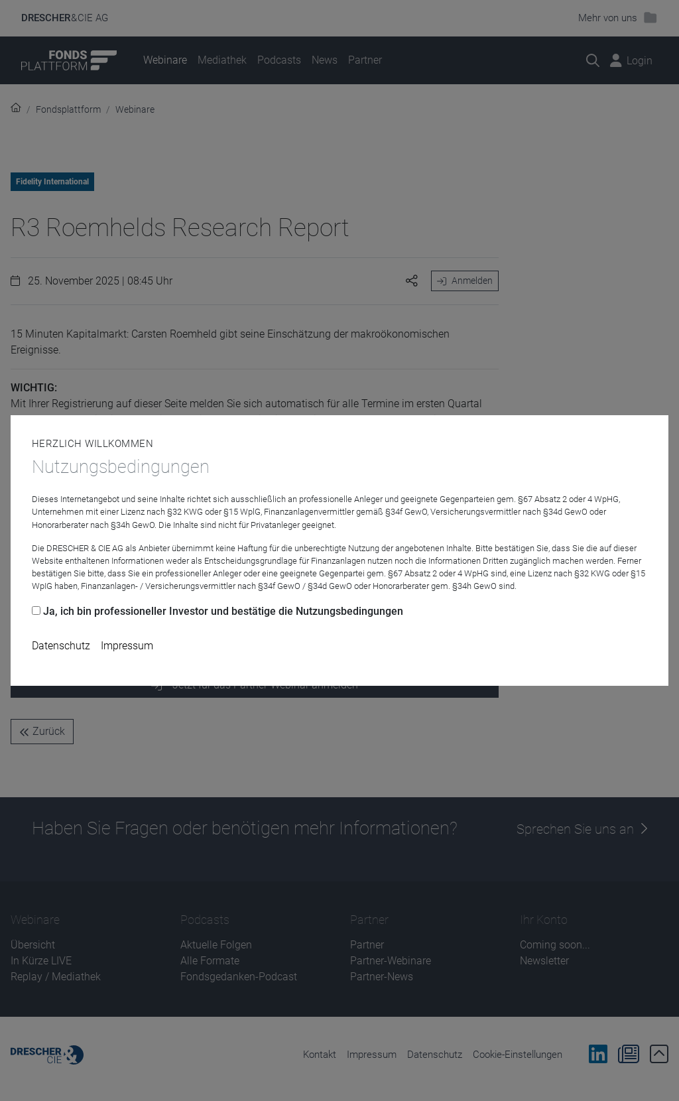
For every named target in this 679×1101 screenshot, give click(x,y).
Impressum (127, 645)
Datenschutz (61, 645)
